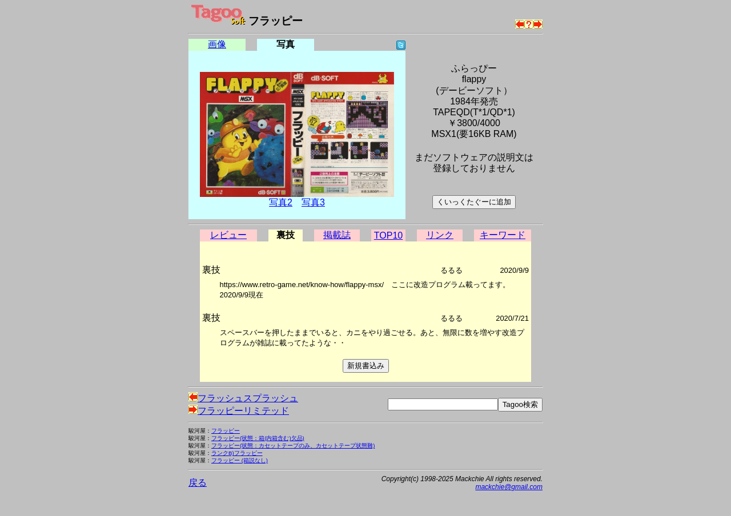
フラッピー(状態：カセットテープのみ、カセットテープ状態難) (293, 445)
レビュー (228, 235)
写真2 (280, 202)
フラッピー (225, 431)
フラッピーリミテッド (238, 411)
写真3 (313, 202)
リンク (439, 235)
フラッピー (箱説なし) (239, 460)
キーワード (502, 235)
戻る (197, 482)
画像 (217, 44)
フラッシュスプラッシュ (243, 398)
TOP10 (388, 235)
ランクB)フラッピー (237, 453)
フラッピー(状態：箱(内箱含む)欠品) (257, 438)
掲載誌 (337, 235)
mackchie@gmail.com (509, 487)
